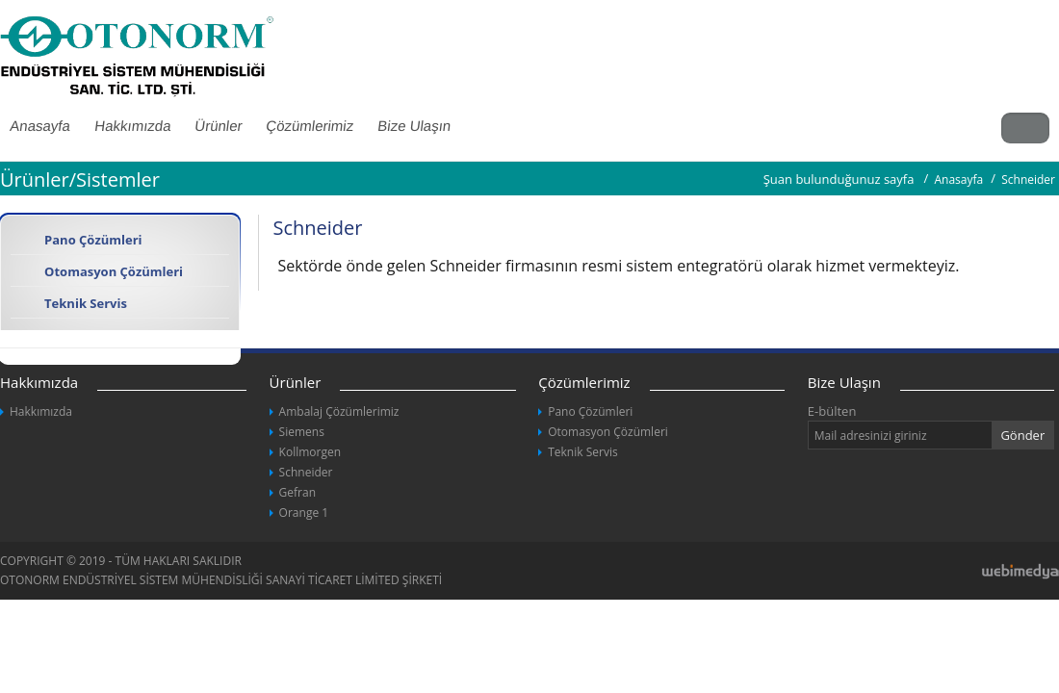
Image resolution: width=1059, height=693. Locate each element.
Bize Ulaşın (414, 125)
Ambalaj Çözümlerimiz (339, 411)
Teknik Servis (85, 303)
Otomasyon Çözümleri (113, 271)
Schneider (306, 472)
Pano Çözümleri (93, 239)
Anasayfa (958, 179)
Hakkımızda (132, 125)
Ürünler (218, 125)
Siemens (301, 432)
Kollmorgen (310, 452)
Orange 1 (304, 512)
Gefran (297, 492)
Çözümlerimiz (309, 125)
